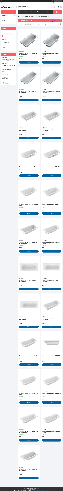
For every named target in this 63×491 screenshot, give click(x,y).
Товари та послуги (24, 16)
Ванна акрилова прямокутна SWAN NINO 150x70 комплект (28, 129)
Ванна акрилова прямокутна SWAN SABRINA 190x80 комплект (28, 356)
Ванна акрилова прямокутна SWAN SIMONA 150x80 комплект (28, 205)
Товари (26, 11)
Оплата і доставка (41, 11)
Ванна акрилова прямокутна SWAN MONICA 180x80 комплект (51, 394)
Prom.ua (37, 488)
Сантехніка (31, 16)
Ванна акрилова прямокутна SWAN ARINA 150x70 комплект (28, 470)
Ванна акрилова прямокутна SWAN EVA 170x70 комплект (50, 281)
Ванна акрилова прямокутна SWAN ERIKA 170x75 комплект (28, 243)
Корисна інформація (6, 23)
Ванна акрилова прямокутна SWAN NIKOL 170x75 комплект (51, 167)
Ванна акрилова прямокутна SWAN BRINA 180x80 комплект (51, 356)
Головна (21, 11)
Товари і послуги (5, 15)
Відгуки (3, 20)
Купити (29, 62)
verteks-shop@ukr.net (6, 83)
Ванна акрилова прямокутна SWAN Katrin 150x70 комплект (28, 54)
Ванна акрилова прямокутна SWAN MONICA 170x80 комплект (28, 394)
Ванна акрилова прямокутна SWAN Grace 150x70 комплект (28, 92)
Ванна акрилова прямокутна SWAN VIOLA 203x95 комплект (51, 432)
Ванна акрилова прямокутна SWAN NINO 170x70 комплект (50, 129)
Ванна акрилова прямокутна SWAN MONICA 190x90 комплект (28, 432)
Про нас (33, 11)
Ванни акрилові (37, 16)
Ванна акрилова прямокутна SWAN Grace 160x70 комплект (51, 92)
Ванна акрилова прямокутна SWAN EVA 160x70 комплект (27, 318)
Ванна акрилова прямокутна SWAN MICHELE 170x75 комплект (51, 243)
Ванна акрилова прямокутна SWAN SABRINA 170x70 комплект (51, 318)
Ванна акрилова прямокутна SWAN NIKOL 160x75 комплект (28, 167)
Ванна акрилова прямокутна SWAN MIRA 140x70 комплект (50, 205)
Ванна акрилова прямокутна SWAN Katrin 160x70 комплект (51, 54)
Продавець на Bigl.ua (31, 489)
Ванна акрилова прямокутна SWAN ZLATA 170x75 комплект (28, 281)
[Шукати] (28, 6)
